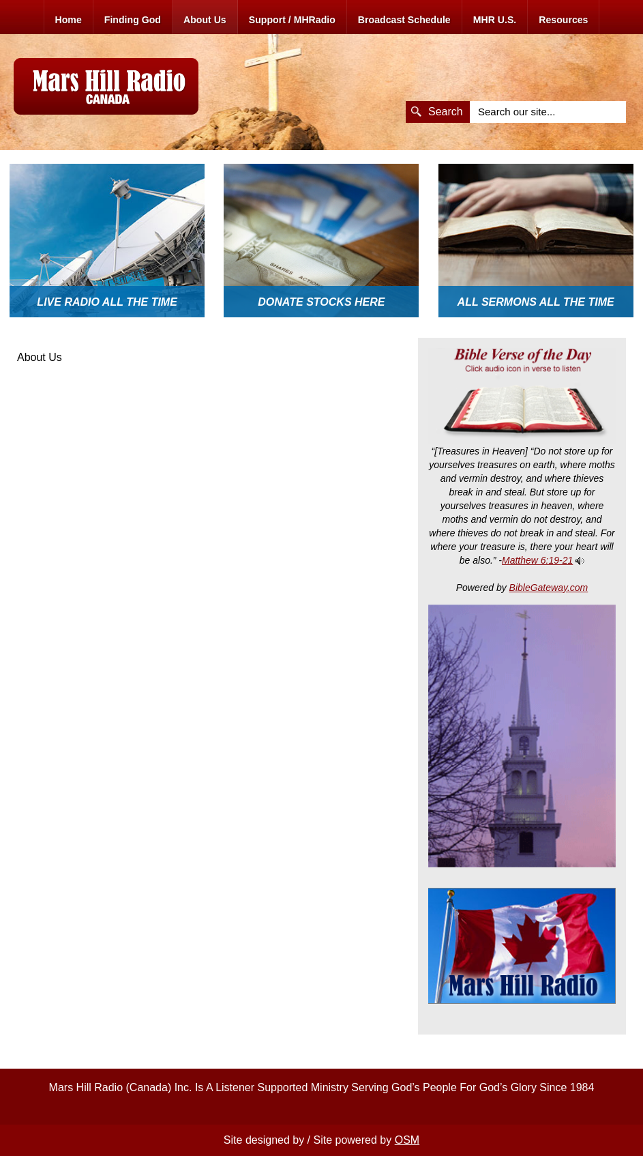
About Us (204, 19)
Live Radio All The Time (107, 301)
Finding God (132, 19)
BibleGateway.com (548, 587)
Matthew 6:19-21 (537, 560)
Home (68, 19)
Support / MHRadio (292, 19)
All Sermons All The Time (536, 301)
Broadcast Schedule (404, 19)
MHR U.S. (495, 19)
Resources (563, 19)
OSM (407, 1140)
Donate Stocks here (321, 301)
